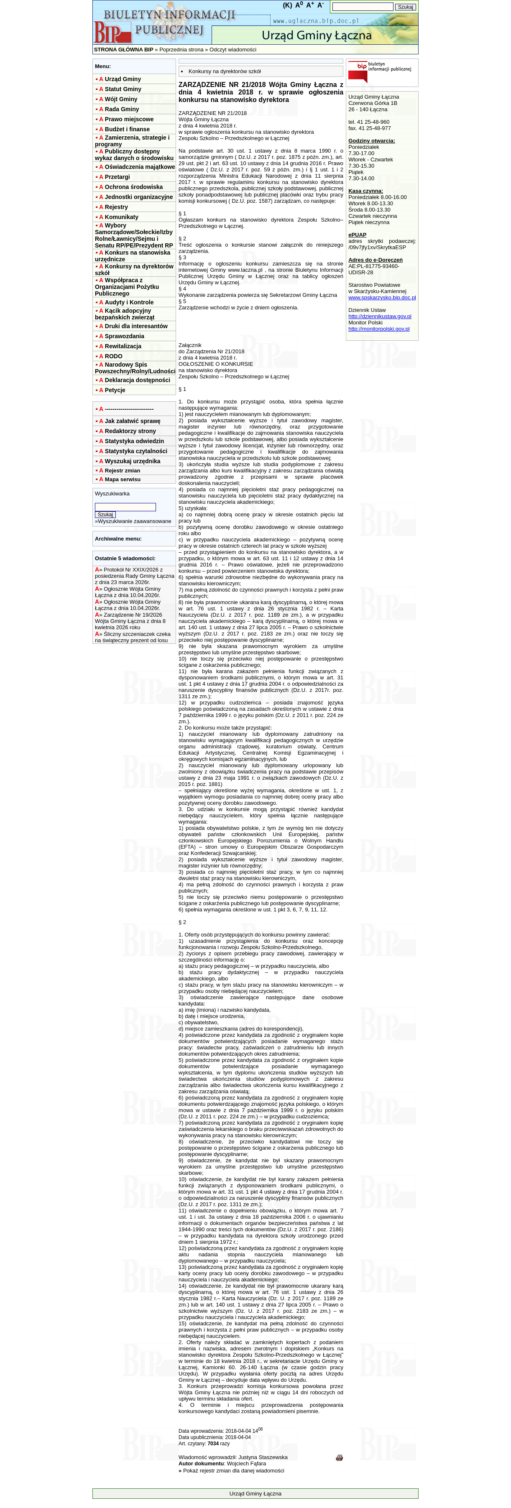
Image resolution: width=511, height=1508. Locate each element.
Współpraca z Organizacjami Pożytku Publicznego (127, 287)
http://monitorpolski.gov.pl (378, 329)
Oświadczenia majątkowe (140, 166)
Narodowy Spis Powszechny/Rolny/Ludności (135, 368)
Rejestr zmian (123, 470)
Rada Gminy (122, 109)
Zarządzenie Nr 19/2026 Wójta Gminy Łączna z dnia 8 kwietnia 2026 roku (130, 621)
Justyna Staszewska (263, 1457)
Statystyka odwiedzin (134, 441)
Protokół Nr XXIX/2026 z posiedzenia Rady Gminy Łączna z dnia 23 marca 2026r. (134, 575)
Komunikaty (121, 217)
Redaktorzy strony (130, 431)
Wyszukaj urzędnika (133, 461)
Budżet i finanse (127, 129)
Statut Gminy (123, 89)
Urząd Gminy (123, 79)
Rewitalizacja (123, 346)
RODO (114, 356)
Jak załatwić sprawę (133, 421)
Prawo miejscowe (129, 119)
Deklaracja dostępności (137, 380)
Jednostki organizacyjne (139, 197)
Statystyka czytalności (136, 451)
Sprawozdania (124, 336)
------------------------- (129, 409)
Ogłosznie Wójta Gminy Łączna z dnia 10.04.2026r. (128, 592)
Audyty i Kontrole (129, 302)
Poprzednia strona (181, 49)
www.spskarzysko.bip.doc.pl (382, 297)
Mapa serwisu (123, 479)
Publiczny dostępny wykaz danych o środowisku (134, 154)
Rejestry (116, 207)
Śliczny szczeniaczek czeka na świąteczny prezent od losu (133, 637)
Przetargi (117, 177)
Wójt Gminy (121, 99)
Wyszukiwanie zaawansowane (134, 521)
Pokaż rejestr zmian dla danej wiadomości (233, 1470)
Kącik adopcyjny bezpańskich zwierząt (124, 314)
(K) (287, 5)
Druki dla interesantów (136, 326)
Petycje (115, 390)
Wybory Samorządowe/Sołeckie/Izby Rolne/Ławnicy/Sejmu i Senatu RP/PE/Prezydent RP (134, 235)
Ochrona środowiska (134, 187)
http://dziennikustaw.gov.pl (379, 316)
